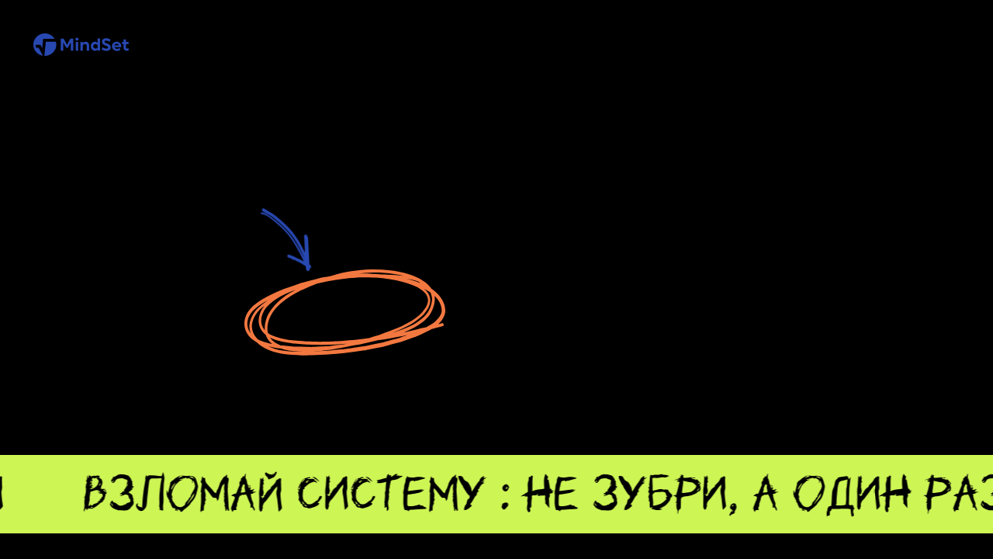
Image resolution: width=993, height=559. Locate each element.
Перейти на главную (344, 313)
